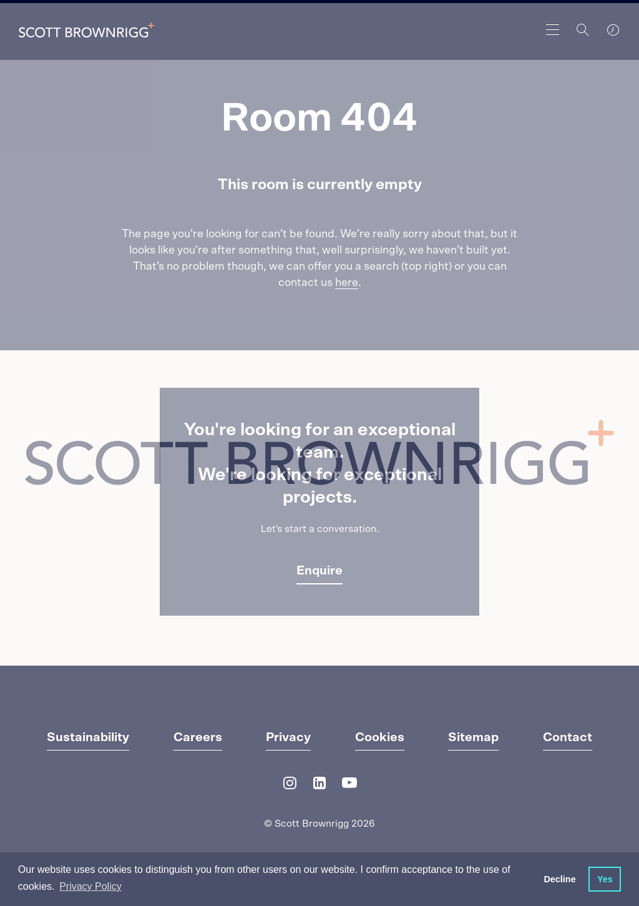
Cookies (379, 737)
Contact (567, 737)
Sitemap (473, 737)
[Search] (582, 29)
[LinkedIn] (319, 785)
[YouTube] (349, 785)
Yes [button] (605, 879)
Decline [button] (559, 879)
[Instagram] (289, 785)
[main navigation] (552, 29)
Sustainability (88, 737)
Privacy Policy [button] (90, 886)
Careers (197, 737)
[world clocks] (612, 29)
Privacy (288, 737)
